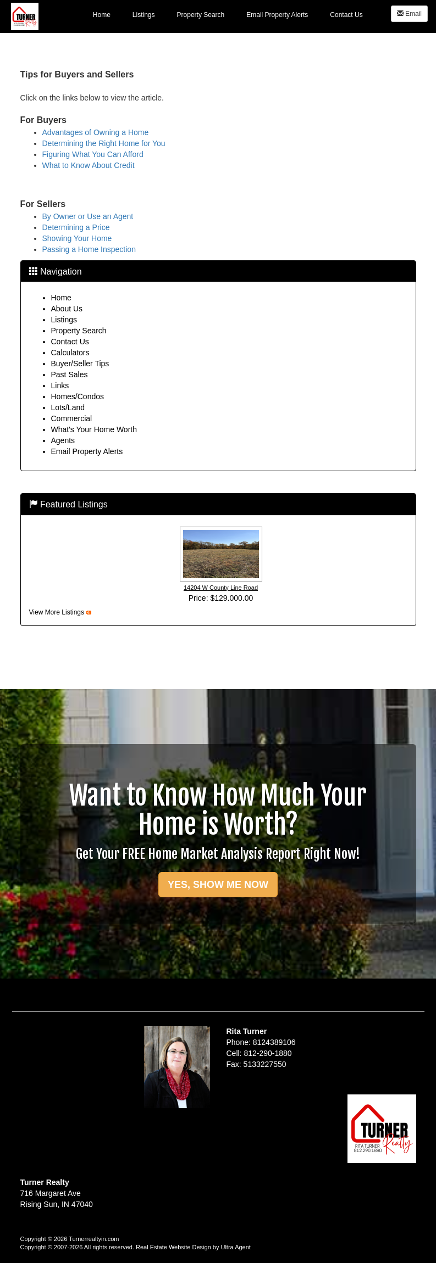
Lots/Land (68, 407)
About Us (67, 308)
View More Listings (57, 612)
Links (60, 385)
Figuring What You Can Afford (93, 154)
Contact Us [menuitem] (346, 15)
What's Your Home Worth (94, 429)
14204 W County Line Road (221, 587)
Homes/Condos (77, 396)
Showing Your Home (77, 238)
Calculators (70, 352)
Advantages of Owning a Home (95, 132)
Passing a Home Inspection (89, 249)
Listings (64, 319)
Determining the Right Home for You (103, 143)
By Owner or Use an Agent (88, 216)
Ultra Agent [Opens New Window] (235, 1247)
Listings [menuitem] (144, 15)
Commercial (71, 418)
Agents (63, 440)
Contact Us (70, 341)
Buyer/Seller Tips (80, 363)
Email (409, 14)
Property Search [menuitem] (201, 15)
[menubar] (227, 14)
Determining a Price (76, 227)
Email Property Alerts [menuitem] (277, 15)
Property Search (79, 330)
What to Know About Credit (88, 165)
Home (61, 297)
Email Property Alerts (87, 451)
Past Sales (69, 374)
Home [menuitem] (102, 15)
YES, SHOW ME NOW (218, 884)
